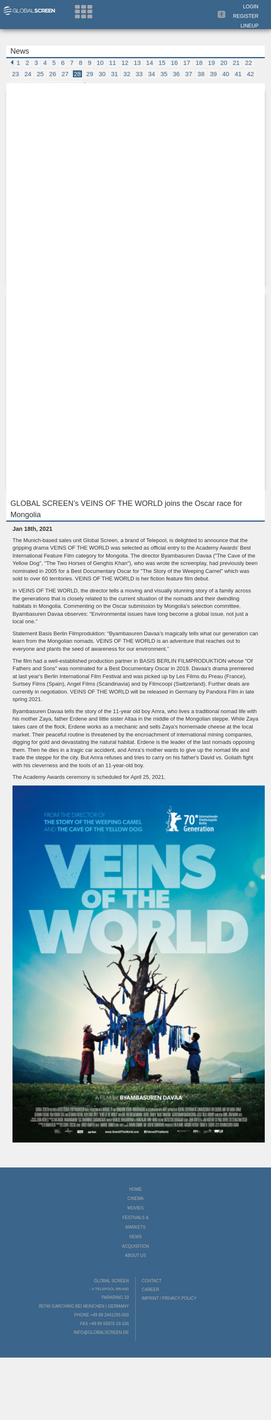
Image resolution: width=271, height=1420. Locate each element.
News (135, 1236)
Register (246, 16)
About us (135, 1255)
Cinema (135, 1198)
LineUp (250, 26)
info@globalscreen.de (101, 1332)
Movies (135, 1208)
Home (135, 1189)
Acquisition (135, 1246)
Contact (152, 1281)
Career (150, 1289)
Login (251, 7)
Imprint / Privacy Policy (169, 1298)
